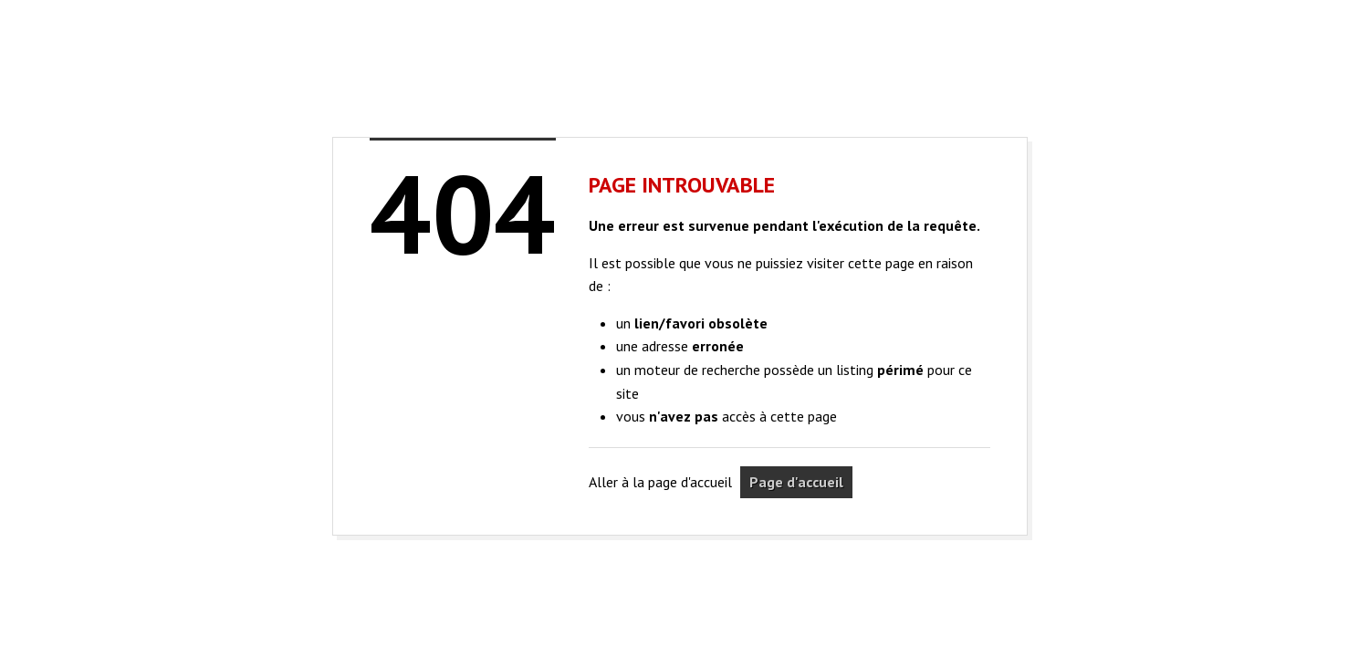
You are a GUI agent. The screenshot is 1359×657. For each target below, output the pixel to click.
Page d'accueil (796, 482)
